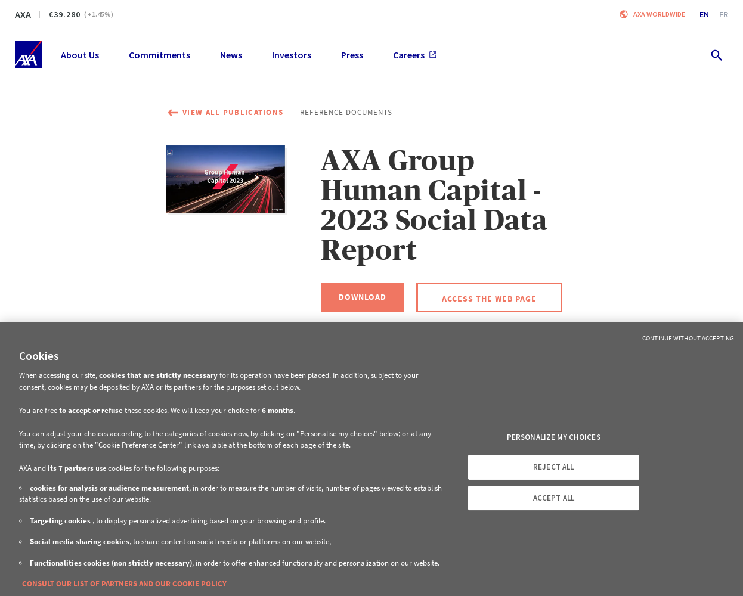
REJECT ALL (553, 467)
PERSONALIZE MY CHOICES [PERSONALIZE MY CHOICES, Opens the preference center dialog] (553, 437)
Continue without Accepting (688, 338)
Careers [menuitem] (414, 55)
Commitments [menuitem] (159, 55)
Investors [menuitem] (291, 55)
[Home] (28, 54)
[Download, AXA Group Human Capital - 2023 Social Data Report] (362, 297)
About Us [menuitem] (80, 55)
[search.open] (716, 54)
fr (723, 14)
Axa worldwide (659, 14)
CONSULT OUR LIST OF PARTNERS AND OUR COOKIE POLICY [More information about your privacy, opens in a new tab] (124, 584)
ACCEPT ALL (553, 498)
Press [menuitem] (352, 55)
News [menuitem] (231, 55)
